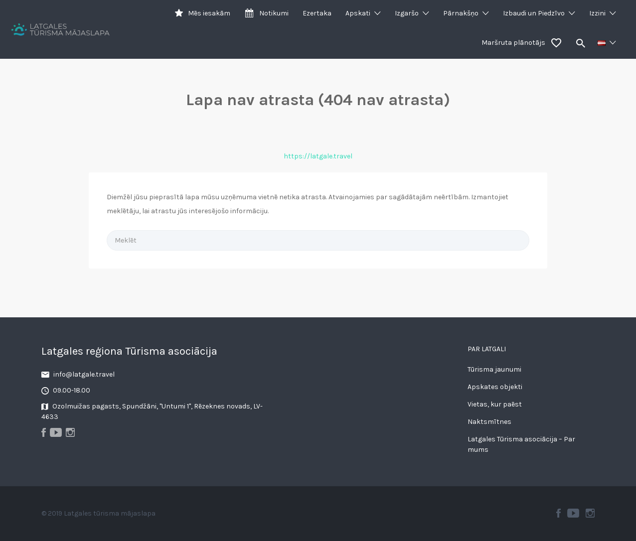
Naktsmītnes (489, 421)
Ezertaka (317, 13)
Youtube (573, 513)
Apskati (357, 13)
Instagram (590, 513)
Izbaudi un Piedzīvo (534, 13)
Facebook (558, 513)
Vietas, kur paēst (495, 404)
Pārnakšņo (460, 13)
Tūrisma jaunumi (494, 369)
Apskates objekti (495, 387)
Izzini (597, 13)
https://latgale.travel (318, 156)
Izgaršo (407, 13)
